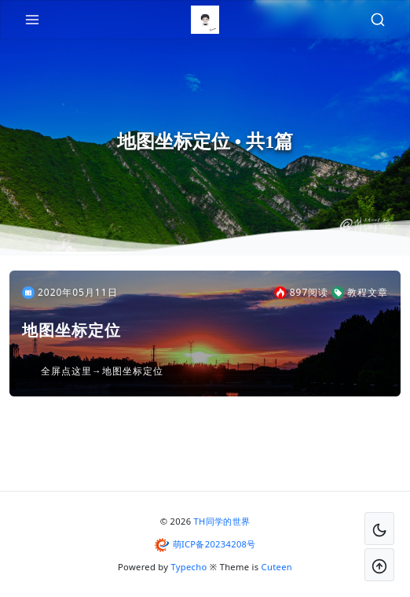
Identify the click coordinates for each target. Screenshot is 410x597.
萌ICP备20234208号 (214, 544)
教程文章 (359, 292)
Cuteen (277, 567)
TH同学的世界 (222, 521)
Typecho (189, 567)
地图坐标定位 (71, 330)
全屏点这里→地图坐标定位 (102, 371)
